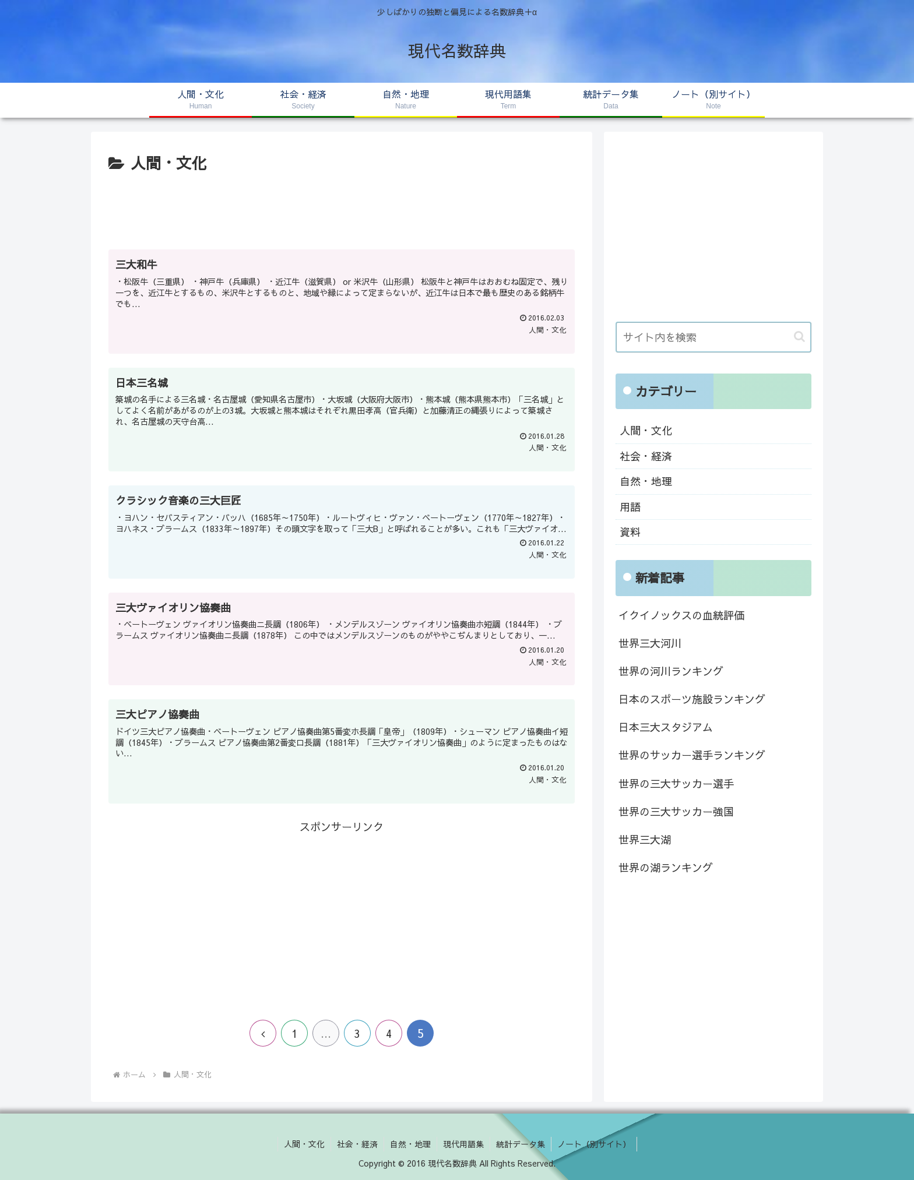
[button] (799, 336)
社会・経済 (646, 456)
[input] (713, 337)
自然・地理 (646, 481)
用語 (630, 506)
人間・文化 (646, 430)
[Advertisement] (341, 208)
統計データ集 (520, 1144)
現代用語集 (463, 1144)
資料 (630, 531)
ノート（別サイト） (594, 1144)
